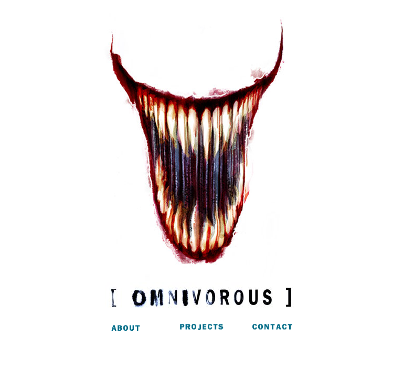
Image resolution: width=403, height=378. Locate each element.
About (141, 329)
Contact (262, 329)
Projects (201, 329)
